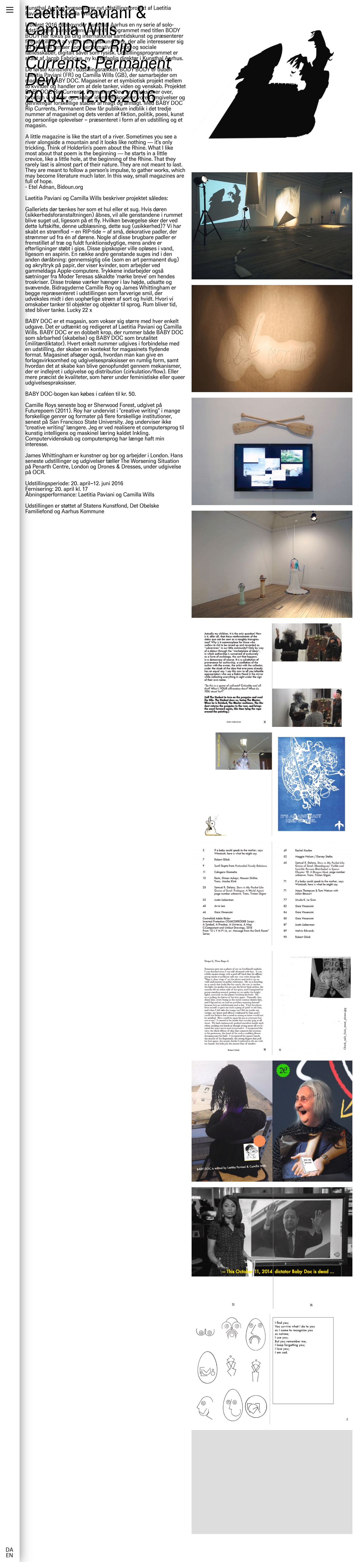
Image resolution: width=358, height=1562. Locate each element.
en (9, 1556)
